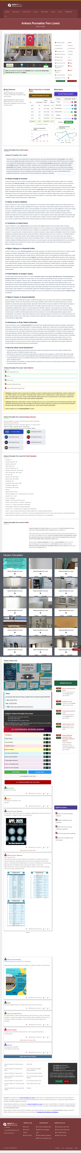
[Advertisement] (67, 36)
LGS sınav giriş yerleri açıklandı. (66, 831)
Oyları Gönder (16, 771)
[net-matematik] (68, 105)
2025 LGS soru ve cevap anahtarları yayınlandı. (64, 826)
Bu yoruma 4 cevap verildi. (28, 1039)
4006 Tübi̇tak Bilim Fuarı (12, 372)
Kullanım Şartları (69, 1146)
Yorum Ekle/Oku (60, 81)
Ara (6, 16)
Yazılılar (53, 11)
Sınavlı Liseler (15, 11)
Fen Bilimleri (58, 108)
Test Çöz (36, 11)
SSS (63, 1146)
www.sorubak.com (9, 1131)
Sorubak (7, 11)
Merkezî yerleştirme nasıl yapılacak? (64, 820)
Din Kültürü (58, 118)
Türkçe (58, 102)
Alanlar (60, 11)
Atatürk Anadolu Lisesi (68, 723)
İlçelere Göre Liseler (61, 1133)
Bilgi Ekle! (66, 1080)
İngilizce (58, 115)
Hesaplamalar (68, 11)
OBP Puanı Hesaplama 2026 (44, 1136)
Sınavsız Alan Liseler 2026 (62, 1128)
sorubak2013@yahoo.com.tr (12, 1128)
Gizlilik (76, 1146)
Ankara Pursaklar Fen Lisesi (27, 1096)
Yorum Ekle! (59, 1080)
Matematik (58, 105)
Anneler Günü (9, 380)
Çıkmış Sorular (28, 1133)
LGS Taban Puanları (61, 1130)
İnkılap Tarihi (58, 111)
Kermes (7, 376)
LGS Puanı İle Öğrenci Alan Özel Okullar (64, 837)
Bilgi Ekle (76, 554)
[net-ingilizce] (68, 115)
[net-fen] (68, 108)
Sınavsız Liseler (26, 11)
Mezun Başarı (44, 11)
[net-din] (68, 118)
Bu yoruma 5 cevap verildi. (28, 849)
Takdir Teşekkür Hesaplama (44, 1133)
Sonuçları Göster (39, 771)
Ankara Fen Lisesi (67, 700)
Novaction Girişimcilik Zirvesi (13, 384)
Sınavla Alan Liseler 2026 (62, 1125)
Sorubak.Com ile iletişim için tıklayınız (47, 1110)
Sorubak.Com (14, 1146)
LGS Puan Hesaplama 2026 (44, 1125)
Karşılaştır (59, 690)
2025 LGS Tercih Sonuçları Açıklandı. (64, 813)
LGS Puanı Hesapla (72, 81)
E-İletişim (7, 1125)
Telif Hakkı (57, 1146)
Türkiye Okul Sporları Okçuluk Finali (14, 388)
